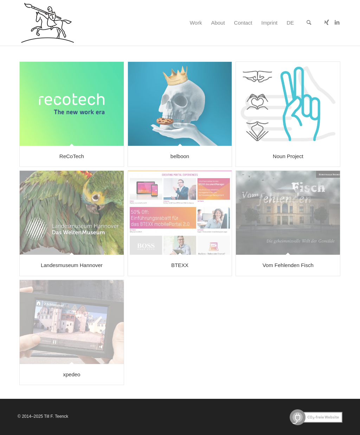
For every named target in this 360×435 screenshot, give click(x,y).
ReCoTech (71, 156)
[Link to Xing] (326, 22)
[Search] (309, 23)
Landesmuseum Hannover (72, 265)
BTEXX (179, 265)
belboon (180, 156)
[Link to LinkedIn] (337, 22)
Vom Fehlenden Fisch (288, 265)
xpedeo (71, 374)
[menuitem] (196, 23)
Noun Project (288, 156)
